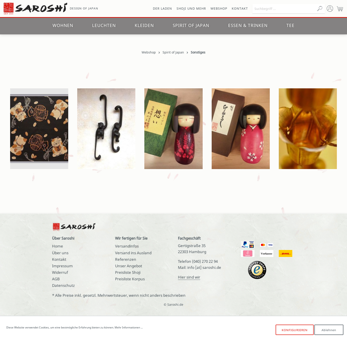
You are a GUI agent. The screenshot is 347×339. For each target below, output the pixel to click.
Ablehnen (329, 330)
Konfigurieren (295, 330)
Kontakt (59, 259)
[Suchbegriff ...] (283, 8)
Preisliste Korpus (130, 278)
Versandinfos (127, 246)
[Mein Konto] (330, 8)
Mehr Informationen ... (129, 327)
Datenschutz (63, 285)
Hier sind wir (189, 277)
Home (57, 246)
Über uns (60, 252)
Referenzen (125, 259)
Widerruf (60, 272)
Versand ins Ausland (133, 252)
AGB (56, 278)
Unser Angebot (128, 265)
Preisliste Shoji (128, 272)
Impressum (62, 265)
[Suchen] (320, 8)
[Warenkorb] (340, 8)
